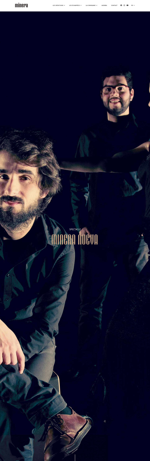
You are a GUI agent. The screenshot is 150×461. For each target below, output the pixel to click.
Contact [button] (114, 5)
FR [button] (133, 5)
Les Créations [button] (59, 5)
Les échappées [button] (75, 5)
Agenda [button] (104, 5)
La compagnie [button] (91, 5)
